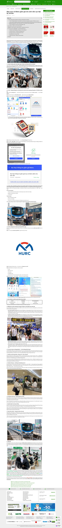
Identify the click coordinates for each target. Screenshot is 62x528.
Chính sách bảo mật (25, 497)
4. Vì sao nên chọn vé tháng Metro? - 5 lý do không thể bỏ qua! (16, 28)
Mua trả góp (24, 499)
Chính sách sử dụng (25, 498)
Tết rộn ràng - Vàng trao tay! (52, 36)
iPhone (38, 473)
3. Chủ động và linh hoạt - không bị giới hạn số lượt (16, 32)
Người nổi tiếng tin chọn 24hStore (40, 8)
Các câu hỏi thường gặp (10, 500)
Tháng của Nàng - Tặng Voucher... (51, 30)
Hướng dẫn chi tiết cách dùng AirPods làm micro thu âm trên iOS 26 (21, 484)
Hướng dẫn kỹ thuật (25, 8)
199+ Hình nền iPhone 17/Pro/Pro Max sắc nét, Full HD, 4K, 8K (21, 486)
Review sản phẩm (18, 8)
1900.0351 (53, 492)
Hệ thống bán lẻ (9, 491)
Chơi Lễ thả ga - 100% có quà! (46, 30)
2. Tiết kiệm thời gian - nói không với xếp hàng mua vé (16, 31)
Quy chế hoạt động (9, 498)
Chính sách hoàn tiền (26, 491)
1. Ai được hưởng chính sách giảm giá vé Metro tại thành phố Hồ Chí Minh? (18, 19)
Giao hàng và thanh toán (10, 497)
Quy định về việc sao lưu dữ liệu (27, 500)
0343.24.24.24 (52, 495)
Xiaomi (8, 474)
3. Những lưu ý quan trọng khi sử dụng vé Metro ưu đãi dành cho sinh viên (18, 27)
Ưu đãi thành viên (9, 499)
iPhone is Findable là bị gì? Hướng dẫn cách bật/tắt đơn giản (20, 481)
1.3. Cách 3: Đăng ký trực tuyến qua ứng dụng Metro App (17, 24)
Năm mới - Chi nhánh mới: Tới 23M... (46, 36)
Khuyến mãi (31, 8)
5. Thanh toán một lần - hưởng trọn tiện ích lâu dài (16, 35)
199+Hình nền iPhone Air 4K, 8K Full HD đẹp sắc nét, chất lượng (21, 485)
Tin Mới (8, 8)
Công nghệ (12, 8)
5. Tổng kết (9, 36)
